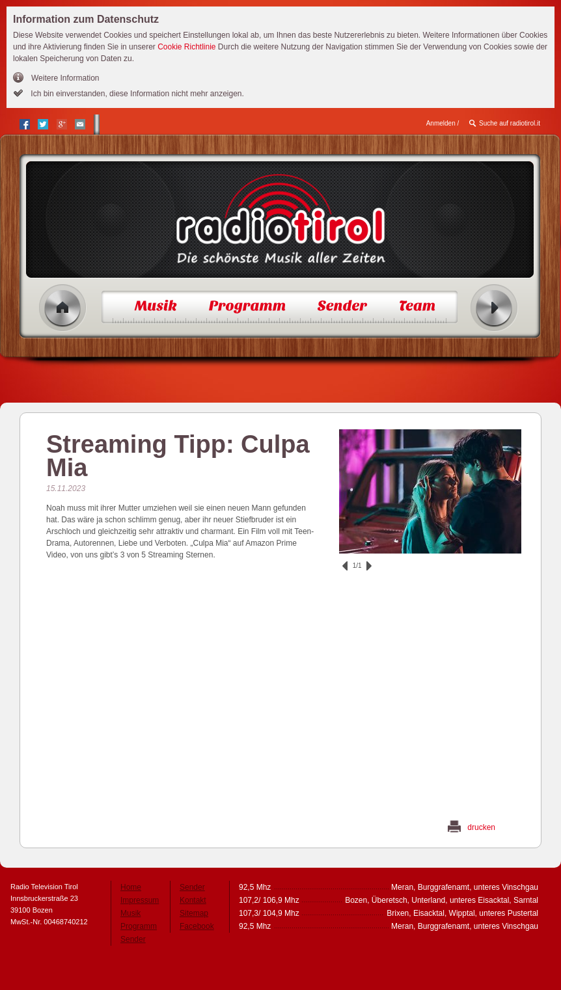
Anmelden (441, 123)
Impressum (139, 900)
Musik (130, 913)
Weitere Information (65, 78)
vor (369, 566)
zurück (345, 566)
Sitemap (194, 913)
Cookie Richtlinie (186, 46)
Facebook (197, 926)
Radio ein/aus (494, 308)
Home (63, 308)
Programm (138, 926)
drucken (481, 827)
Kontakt (193, 900)
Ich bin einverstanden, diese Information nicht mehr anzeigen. (136, 93)
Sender (133, 939)
